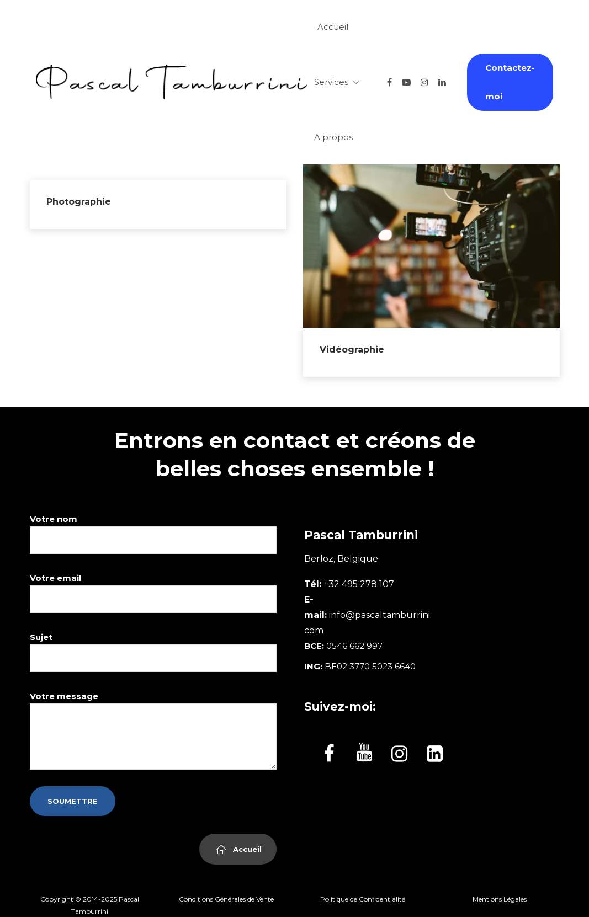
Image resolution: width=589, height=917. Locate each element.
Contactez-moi (510, 82)
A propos (333, 137)
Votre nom (153, 534)
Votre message (153, 730)
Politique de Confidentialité (362, 899)
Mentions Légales (500, 899)
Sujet (153, 652)
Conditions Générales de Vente (226, 899)
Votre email (153, 593)
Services (331, 82)
